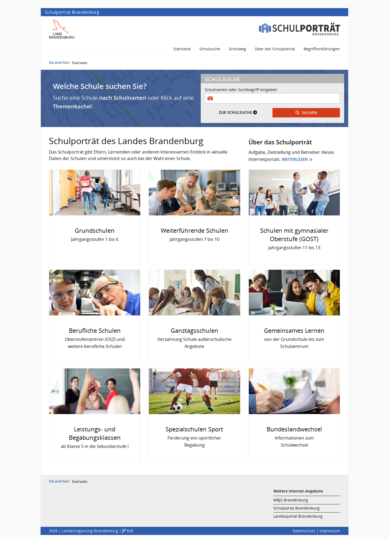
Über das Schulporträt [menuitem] (275, 48)
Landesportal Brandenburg (298, 516)
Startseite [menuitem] (182, 48)
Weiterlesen (295, 159)
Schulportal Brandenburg (296, 508)
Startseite (79, 62)
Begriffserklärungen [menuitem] (322, 48)
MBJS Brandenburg (290, 500)
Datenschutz (304, 530)
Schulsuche (238, 112)
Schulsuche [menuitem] (209, 48)
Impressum (330, 530)
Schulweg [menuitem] (237, 48)
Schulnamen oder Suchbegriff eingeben (241, 89)
